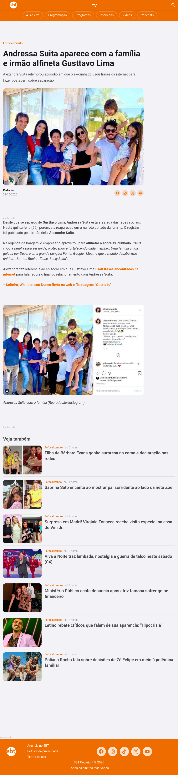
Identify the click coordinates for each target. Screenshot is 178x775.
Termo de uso (36, 757)
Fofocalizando (13, 43)
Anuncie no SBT (38, 745)
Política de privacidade (42, 751)
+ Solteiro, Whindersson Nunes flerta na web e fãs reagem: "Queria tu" (57, 285)
